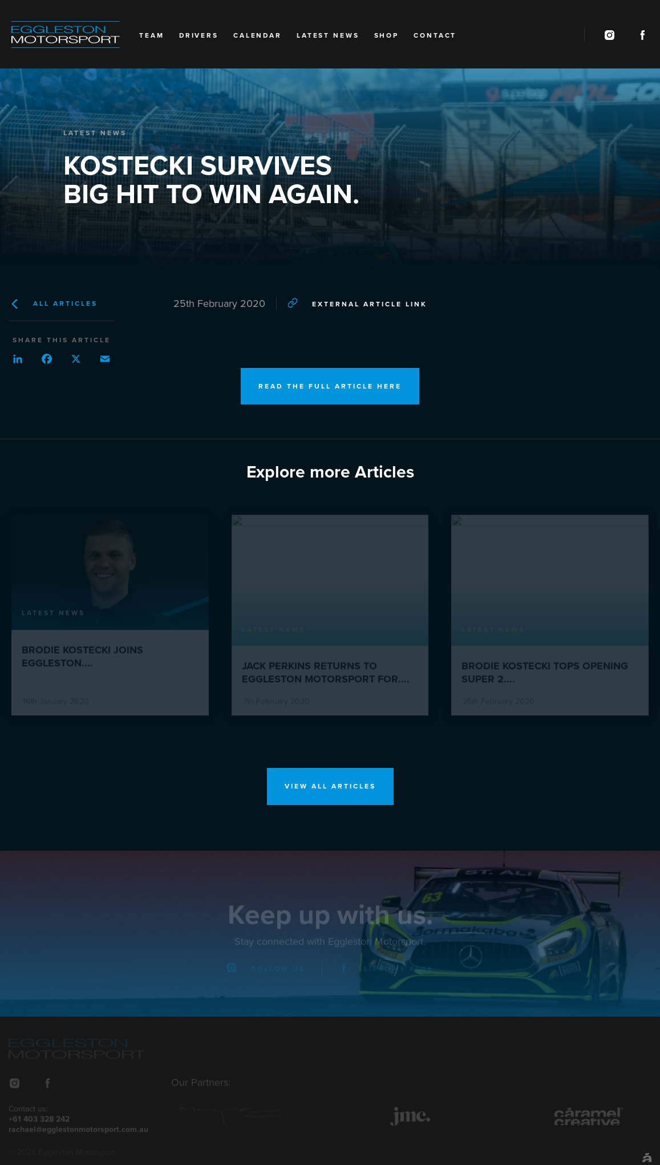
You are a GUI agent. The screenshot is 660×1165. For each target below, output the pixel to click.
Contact (435, 35)
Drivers (198, 35)
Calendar (257, 35)
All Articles (53, 304)
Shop (386, 35)
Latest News (328, 35)
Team (151, 35)
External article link (357, 303)
